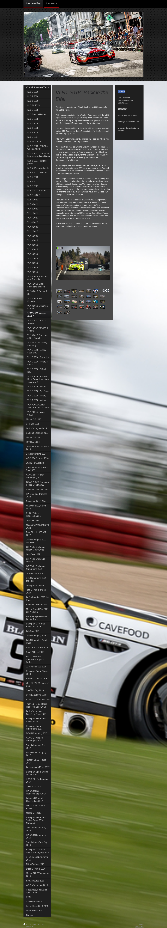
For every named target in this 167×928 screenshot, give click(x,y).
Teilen (121, 92)
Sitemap (41, 924)
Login (141, 924)
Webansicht (139, 927)
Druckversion (30, 924)
